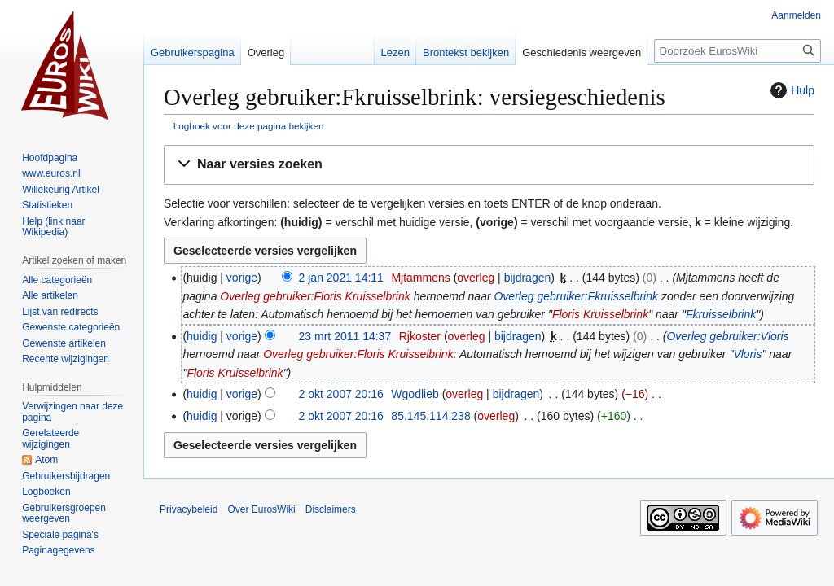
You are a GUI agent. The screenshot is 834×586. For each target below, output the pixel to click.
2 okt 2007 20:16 (341, 393)
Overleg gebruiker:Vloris (727, 336)
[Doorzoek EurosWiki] (737, 51)
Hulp (790, 90)
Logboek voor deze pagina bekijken (248, 125)
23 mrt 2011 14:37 (345, 336)
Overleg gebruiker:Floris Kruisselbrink (315, 296)
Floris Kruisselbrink (600, 314)
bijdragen (527, 277)
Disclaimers (330, 509)
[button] (489, 165)
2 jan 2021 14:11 (341, 277)
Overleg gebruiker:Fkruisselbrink (576, 296)
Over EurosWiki (261, 509)
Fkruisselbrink (721, 314)
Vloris (747, 354)
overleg (475, 277)
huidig (202, 336)
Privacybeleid (188, 509)
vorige (241, 277)
